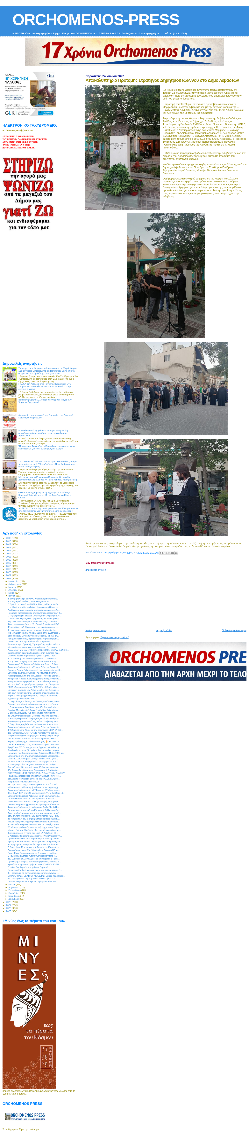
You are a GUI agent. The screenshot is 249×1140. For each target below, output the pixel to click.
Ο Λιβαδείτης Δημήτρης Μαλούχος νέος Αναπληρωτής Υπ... (35, 836)
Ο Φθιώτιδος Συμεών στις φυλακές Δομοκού (28, 867)
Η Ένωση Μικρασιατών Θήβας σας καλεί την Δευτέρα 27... (34, 718)
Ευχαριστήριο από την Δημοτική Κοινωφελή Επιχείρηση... (34, 756)
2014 (9, 553)
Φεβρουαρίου (15, 584)
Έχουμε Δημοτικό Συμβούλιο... (21, 698)
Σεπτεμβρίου (15, 890)
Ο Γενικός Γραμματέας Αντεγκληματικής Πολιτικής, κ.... (32, 856)
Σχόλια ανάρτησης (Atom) (114, 637)
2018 (9, 566)
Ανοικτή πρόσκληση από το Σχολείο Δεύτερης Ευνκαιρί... (33, 667)
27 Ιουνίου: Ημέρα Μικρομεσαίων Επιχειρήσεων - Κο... (33, 761)
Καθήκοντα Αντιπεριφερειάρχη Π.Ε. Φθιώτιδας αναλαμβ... (34, 681)
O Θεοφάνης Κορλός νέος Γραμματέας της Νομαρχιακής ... (34, 618)
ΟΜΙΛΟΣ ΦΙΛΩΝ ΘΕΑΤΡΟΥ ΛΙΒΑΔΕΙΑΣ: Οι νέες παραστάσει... (36, 876)
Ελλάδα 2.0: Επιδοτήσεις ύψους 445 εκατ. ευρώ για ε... (33, 758)
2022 (9, 578)
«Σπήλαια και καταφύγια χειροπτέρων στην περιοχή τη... (33, 638)
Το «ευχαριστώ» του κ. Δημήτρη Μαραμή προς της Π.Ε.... (34, 819)
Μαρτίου (13, 587)
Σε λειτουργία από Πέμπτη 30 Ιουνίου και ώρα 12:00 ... (33, 878)
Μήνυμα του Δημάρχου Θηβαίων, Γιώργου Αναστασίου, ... (34, 695)
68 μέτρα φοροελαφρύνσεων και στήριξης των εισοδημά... (34, 827)
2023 (9, 902)
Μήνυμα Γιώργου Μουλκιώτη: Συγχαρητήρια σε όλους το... (34, 830)
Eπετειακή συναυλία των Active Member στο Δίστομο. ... (33, 690)
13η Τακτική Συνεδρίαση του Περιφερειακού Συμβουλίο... (33, 770)
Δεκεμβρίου (14, 899)
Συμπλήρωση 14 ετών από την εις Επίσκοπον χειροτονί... (34, 767)
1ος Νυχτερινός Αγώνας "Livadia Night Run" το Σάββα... (33, 733)
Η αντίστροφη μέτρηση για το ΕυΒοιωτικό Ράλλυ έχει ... (33, 764)
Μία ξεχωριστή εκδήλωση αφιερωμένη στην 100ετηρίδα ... (34, 633)
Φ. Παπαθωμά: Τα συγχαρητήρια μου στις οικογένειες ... (33, 873)
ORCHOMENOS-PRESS (95, 19)
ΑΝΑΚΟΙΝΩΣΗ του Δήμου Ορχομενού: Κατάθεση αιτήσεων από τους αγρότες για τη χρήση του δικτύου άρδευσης (48, 509)
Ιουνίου (12, 596)
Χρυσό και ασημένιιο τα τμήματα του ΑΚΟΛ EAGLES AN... (34, 864)
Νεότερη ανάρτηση (95, 630)
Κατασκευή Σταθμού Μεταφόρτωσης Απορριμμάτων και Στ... (35, 870)
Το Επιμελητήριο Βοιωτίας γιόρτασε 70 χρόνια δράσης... (33, 716)
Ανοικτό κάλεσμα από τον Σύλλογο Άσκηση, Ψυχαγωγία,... (34, 801)
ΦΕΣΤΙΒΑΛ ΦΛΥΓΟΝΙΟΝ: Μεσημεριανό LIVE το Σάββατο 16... (36, 793)
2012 (9, 547)
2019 (9, 569)
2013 (9, 550)
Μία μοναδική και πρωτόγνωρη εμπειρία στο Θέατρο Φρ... (34, 684)
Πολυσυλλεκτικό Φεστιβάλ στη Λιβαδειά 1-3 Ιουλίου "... (32, 798)
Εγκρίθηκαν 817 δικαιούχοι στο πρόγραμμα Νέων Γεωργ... (34, 747)
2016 (9, 559)
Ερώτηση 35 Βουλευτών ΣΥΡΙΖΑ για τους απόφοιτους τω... (34, 841)
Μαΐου (12, 593)
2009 (9, 538)
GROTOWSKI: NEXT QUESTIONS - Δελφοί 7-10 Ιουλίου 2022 (36, 773)
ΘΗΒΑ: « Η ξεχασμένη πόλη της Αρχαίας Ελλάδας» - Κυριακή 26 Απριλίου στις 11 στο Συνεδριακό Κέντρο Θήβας (45, 495)
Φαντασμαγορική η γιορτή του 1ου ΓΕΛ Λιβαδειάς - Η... (33, 833)
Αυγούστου (14, 887)
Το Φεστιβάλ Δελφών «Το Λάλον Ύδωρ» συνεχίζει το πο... (34, 824)
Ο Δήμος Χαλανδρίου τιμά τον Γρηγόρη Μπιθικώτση (31, 713)
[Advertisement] (167, 598)
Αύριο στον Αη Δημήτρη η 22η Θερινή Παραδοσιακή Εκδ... (34, 624)
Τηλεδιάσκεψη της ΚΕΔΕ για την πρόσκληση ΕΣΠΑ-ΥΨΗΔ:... (35, 730)
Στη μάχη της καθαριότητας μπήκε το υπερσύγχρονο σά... (34, 693)
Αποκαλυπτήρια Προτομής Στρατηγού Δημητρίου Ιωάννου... (35, 644)
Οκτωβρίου (14, 893)
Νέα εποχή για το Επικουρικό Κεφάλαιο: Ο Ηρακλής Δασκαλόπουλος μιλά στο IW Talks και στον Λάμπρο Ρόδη (47, 478)
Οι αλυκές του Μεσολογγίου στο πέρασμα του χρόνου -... (33, 704)
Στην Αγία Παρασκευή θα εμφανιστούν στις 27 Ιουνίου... (33, 621)
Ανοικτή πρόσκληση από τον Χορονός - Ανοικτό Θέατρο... (34, 676)
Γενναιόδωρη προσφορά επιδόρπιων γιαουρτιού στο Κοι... (34, 776)
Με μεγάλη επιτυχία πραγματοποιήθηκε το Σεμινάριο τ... (33, 647)
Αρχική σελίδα (164, 630)
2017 (9, 563)
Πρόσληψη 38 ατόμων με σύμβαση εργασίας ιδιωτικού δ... (34, 861)
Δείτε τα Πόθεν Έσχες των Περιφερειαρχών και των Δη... (33, 636)
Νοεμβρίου (14, 896)
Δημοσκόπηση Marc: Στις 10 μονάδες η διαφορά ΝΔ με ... (34, 850)
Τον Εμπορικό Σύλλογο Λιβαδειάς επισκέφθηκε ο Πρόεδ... (34, 859)
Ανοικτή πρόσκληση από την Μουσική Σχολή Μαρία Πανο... (35, 807)
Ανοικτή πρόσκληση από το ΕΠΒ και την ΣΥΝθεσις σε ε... (34, 790)
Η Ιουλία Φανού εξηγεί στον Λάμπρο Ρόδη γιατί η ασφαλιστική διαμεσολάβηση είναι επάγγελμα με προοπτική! (43, 433)
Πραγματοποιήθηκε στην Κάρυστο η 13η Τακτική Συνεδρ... (34, 838)
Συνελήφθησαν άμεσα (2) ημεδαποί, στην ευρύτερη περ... (34, 653)
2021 (9, 575)
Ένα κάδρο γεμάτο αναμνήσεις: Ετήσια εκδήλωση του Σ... (34, 721)
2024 (9, 905)
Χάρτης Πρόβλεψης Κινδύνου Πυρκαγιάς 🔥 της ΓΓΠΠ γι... (34, 741)
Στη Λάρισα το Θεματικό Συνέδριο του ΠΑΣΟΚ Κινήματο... (34, 779)
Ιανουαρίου (14, 581)
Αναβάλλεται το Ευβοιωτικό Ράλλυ (23, 781)
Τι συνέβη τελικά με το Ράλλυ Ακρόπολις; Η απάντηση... (33, 599)
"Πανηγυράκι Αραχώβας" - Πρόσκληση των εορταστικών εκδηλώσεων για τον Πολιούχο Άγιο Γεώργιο (46, 447)
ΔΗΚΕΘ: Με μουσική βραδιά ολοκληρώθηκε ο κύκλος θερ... (35, 804)
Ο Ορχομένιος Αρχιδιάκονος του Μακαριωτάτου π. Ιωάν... (34, 724)
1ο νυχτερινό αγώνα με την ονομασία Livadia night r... (32, 630)
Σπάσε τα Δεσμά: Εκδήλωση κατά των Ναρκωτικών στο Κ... (34, 670)
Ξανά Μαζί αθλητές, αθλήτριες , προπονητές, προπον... (33, 673)
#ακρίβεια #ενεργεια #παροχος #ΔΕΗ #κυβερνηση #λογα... (34, 735)
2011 (9, 544)
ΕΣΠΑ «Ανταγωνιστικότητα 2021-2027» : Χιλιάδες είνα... (33, 687)
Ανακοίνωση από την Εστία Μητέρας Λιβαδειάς (29, 641)
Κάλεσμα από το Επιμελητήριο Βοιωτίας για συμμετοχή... (34, 787)
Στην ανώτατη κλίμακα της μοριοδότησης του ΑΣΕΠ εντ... (33, 816)
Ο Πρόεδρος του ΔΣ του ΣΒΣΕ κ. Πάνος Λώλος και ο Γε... (34, 604)
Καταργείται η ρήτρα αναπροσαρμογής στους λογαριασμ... (34, 678)
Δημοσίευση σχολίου (95, 570)
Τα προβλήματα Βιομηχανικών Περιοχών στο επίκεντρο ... (34, 844)
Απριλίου (13, 590)
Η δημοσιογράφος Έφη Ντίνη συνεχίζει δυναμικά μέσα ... (33, 707)
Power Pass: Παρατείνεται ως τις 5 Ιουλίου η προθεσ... (32, 853)
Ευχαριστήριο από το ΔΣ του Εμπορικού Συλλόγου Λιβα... (34, 810)
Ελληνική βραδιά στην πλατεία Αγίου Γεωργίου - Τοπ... (32, 655)
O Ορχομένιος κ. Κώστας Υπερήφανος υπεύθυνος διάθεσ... (35, 701)
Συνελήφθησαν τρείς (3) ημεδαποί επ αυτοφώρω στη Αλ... (34, 750)
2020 (9, 572)
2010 (9, 541)
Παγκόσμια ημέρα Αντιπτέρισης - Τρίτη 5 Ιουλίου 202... (32, 881)
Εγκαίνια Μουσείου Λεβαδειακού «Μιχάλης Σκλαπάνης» (33, 710)
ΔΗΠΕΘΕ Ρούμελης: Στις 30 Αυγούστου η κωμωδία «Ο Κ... (34, 744)
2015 (9, 556)
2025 (9, 908)
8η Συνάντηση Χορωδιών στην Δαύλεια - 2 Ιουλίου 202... (33, 658)
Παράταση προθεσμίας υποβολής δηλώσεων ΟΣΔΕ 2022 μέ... (36, 753)
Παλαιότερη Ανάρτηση (234, 630)
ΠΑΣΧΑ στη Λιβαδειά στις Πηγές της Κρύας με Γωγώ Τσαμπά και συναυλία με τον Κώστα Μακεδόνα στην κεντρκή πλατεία (44, 386)
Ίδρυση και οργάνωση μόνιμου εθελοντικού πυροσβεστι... (34, 821)
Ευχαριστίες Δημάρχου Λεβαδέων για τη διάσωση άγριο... (34, 796)
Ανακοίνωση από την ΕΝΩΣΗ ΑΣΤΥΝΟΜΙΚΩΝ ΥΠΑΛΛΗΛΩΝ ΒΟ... (38, 650)
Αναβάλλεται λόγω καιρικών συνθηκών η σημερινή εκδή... (34, 610)
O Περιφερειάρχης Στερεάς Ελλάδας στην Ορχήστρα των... (34, 615)
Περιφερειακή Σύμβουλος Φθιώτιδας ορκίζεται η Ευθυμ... (33, 664)
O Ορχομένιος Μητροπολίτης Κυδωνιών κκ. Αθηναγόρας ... (34, 847)
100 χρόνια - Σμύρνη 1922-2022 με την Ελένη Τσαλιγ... (33, 661)
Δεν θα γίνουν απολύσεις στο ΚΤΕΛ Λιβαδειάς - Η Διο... (33, 738)
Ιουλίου (12, 884)
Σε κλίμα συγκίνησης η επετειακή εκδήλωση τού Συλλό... (33, 784)
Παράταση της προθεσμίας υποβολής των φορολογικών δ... (35, 613)
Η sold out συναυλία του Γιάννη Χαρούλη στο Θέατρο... (33, 607)
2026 (9, 911)
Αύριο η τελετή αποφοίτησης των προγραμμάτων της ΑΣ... (34, 813)
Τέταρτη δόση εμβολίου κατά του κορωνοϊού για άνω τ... (33, 627)
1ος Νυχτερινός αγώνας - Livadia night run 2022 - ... (31, 601)
